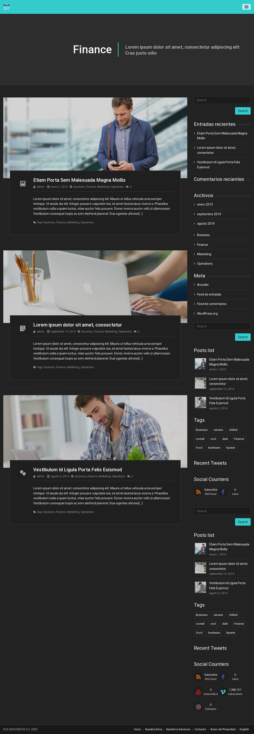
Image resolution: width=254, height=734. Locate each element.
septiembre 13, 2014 (63, 331)
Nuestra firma (153, 729)
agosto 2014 (206, 223)
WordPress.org (207, 313)
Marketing (103, 186)
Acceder (203, 284)
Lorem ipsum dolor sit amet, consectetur (77, 325)
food (199, 447)
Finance (91, 186)
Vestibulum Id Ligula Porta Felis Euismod (77, 469)
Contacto (200, 729)
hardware (214, 447)
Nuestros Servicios (178, 729)
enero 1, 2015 (59, 186)
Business (79, 186)
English (244, 729)
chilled (233, 429)
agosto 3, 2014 (60, 476)
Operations (117, 186)
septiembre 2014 (209, 214)
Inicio (137, 729)
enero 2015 (205, 204)
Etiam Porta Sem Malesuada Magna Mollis (79, 180)
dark (225, 438)
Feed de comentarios (211, 304)
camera (218, 429)
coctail (200, 438)
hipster (230, 447)
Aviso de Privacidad (222, 729)
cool (213, 438)
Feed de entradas (209, 294)
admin (40, 186)
